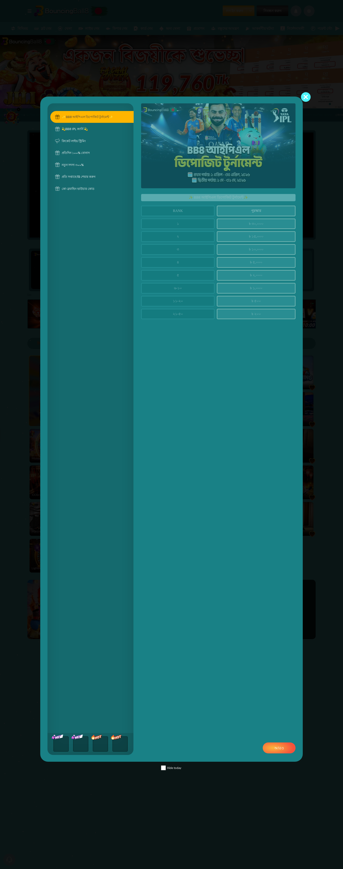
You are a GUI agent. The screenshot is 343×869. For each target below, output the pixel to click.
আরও (279, 748)
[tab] (92, 117)
